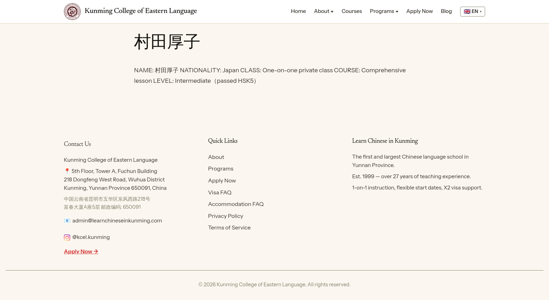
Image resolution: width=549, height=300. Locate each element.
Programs (382, 11)
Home (298, 11)
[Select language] (472, 12)
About (321, 11)
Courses (352, 11)
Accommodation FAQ (236, 203)
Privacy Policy (225, 215)
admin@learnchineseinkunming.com (117, 220)
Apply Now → (81, 251)
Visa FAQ (220, 192)
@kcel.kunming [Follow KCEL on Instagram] (87, 237)
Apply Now (419, 11)
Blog (446, 11)
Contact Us (77, 144)
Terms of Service (229, 227)
